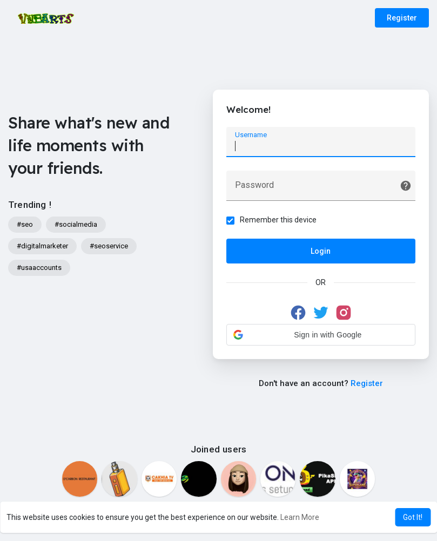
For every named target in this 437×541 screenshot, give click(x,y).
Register (402, 17)
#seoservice (109, 246)
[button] (320, 335)
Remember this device (278, 219)
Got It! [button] (412, 517)
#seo (25, 224)
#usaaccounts (39, 267)
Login (321, 251)
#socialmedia (76, 224)
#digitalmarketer (42, 246)
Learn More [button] (299, 517)
